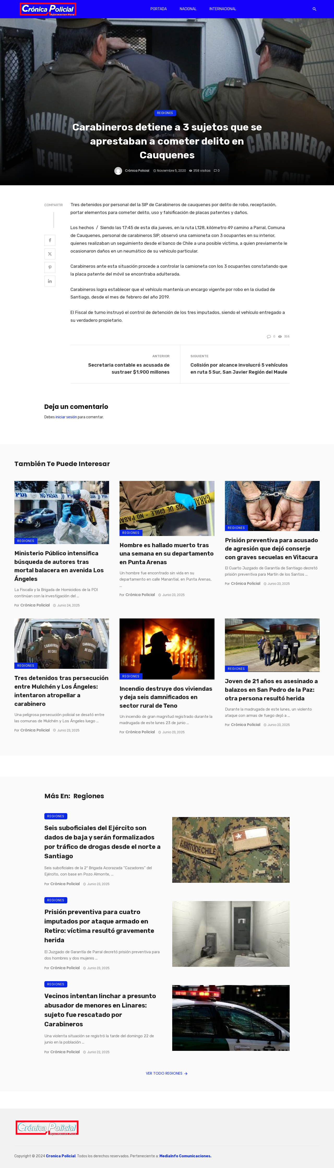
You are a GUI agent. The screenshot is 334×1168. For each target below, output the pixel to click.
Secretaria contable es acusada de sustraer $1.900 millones (129, 368)
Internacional (223, 9)
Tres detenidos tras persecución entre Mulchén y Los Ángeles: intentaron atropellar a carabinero (61, 691)
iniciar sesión (66, 417)
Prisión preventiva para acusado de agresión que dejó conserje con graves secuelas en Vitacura (271, 549)
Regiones (165, 113)
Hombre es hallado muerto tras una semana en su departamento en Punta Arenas (167, 554)
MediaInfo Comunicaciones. (185, 1156)
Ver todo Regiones (167, 1073)
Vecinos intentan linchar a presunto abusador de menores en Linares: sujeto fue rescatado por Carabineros (100, 1010)
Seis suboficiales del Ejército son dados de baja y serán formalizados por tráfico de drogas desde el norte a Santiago (102, 842)
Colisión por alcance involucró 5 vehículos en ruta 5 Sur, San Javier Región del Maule (239, 368)
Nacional (188, 9)
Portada (159, 9)
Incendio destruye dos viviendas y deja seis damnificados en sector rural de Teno (166, 697)
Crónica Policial (137, 170)
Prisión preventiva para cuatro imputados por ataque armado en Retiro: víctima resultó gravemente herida (99, 926)
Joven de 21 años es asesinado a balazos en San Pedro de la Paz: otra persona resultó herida (271, 690)
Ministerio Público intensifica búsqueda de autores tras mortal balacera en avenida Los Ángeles (59, 566)
